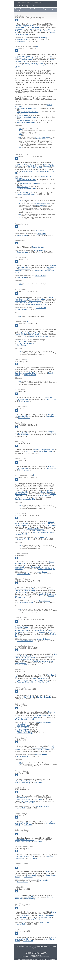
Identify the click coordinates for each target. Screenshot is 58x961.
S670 (20, 284)
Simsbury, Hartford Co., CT (24, 56)
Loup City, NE (35, 919)
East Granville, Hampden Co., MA (26, 303)
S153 (20, 351)
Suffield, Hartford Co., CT (23, 164)
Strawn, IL (51, 712)
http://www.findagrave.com (41, 137)
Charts (35, 9)
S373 (20, 130)
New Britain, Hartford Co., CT (43, 530)
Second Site (33, 959)
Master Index (28, 9)
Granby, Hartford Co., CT (39, 168)
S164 (20, 129)
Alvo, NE (51, 746)
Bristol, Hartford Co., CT (23, 627)
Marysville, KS (29, 803)
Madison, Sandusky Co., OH (33, 63)
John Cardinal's (27, 959)
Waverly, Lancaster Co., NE (24, 719)
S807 (20, 137)
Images (52, 9)
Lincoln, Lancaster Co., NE (24, 897)
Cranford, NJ (25, 664)
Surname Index (19, 9)
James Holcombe (29, 945)
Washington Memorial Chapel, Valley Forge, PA (33, 682)
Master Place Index (20, 11)
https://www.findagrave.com (43, 138)
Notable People (43, 9)
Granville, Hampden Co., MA (25, 26)
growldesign (52, 959)
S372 (20, 147)
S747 (20, 134)
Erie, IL (53, 912)
